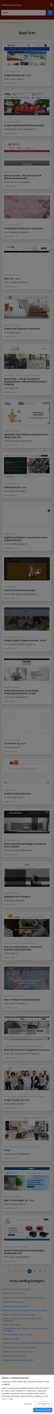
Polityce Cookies (8, 1399)
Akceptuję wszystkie (42, 1410)
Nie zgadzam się (44, 1404)
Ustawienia (28, 1404)
